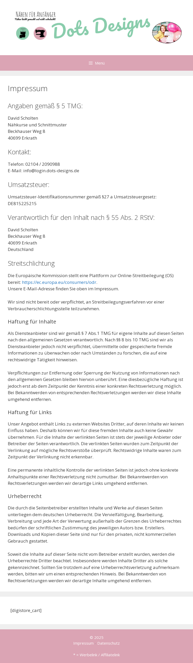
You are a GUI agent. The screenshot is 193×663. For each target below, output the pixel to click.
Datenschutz (108, 643)
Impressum (83, 643)
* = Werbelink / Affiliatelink (96, 654)
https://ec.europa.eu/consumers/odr (59, 282)
